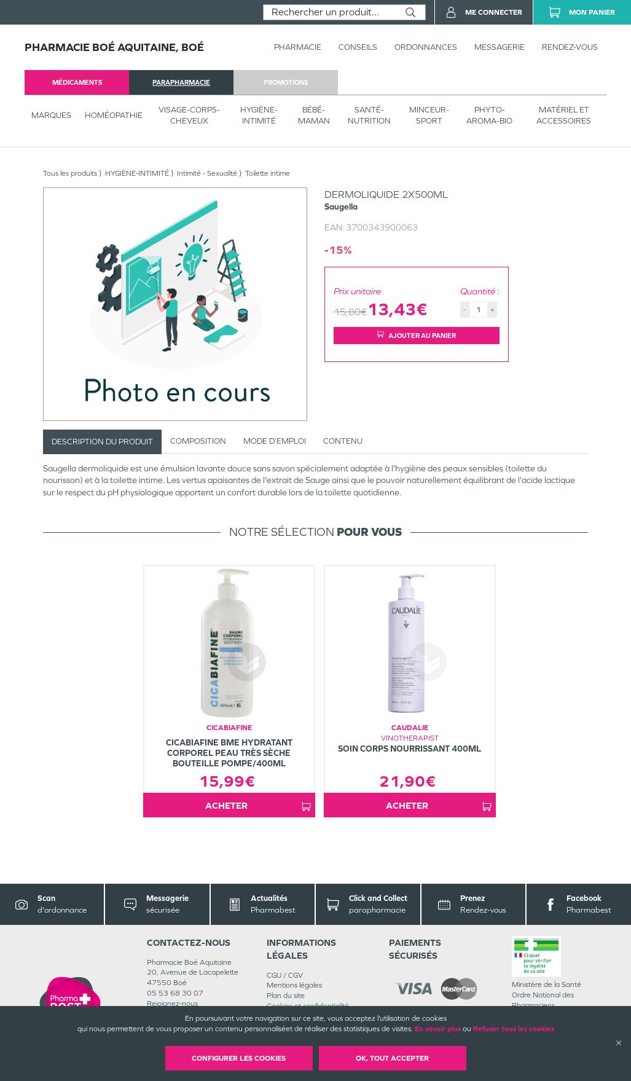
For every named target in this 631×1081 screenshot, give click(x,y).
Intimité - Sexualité (207, 173)
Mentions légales (294, 985)
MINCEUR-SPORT (429, 115)
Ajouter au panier (416, 335)
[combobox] (330, 12)
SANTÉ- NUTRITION (369, 115)
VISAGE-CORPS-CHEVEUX (189, 115)
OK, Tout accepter (392, 1058)
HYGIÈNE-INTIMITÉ (259, 115)
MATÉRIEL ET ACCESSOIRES (563, 115)
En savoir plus (438, 1028)
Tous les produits (70, 173)
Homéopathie (114, 115)
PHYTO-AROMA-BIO (489, 115)
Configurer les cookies (239, 1058)
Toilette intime (267, 173)
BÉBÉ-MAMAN (314, 115)
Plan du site (286, 995)
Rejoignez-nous (172, 1003)
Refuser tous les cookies (513, 1028)
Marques (51, 115)
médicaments (77, 82)
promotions (286, 82)
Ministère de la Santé (546, 984)
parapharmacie (181, 82)
